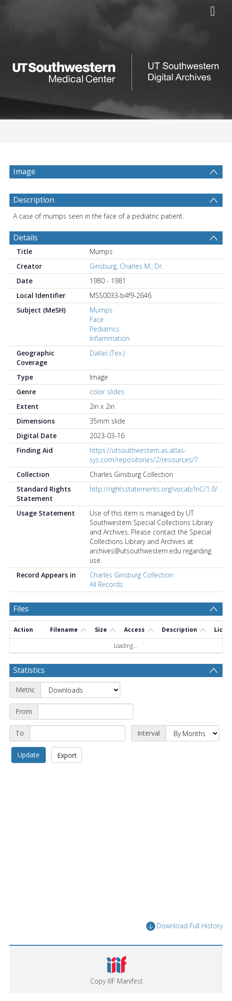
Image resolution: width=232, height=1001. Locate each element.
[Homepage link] (116, 70)
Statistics (29, 670)
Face (97, 319)
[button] (116, 969)
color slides (107, 391)
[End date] (77, 733)
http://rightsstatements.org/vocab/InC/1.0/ (153, 488)
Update (28, 754)
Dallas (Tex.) (107, 352)
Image (24, 171)
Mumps (101, 309)
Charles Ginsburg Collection (131, 574)
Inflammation (110, 338)
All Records (106, 584)
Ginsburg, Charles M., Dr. (126, 266)
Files (21, 608)
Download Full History (184, 926)
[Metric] (80, 690)
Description (33, 200)
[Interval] (192, 733)
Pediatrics (104, 328)
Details (25, 237)
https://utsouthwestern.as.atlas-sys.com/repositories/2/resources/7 (144, 455)
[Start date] (85, 712)
